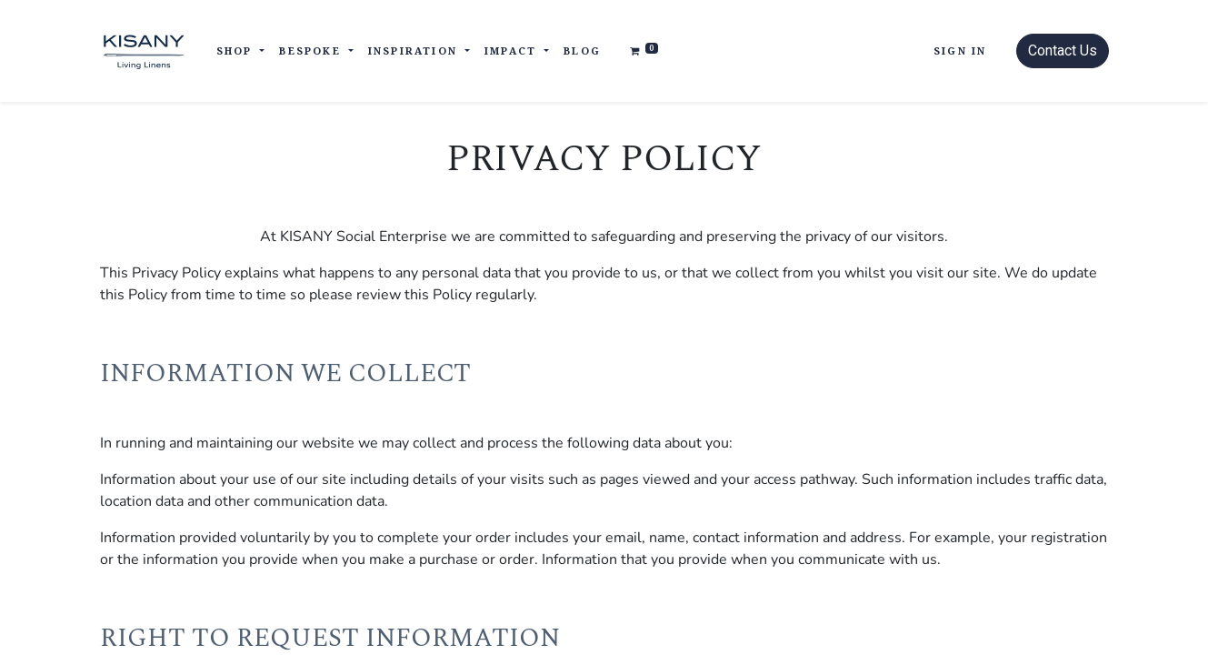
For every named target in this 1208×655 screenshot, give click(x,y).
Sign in (959, 50)
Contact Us (1062, 50)
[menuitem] (582, 51)
